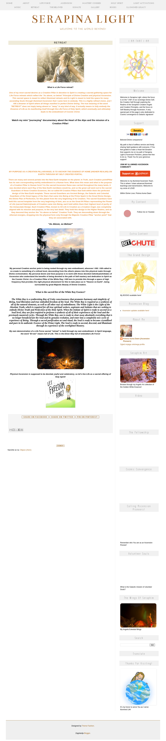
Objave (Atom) (25, 450)
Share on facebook (35, 417)
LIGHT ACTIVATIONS (143, 3)
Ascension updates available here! (135, 311)
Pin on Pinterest (87, 417)
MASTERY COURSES (91, 3)
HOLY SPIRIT (117, 3)
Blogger (87, 733)
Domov (60, 446)
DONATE (77, 7)
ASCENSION (66, 3)
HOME (9, 3)
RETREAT (35, 7)
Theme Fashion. (88, 726)
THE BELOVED (56, 7)
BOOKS (113, 7)
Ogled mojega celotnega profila (132, 344)
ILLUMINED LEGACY (136, 7)
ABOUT (26, 3)
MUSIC (17, 7)
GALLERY (95, 7)
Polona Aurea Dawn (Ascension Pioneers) (136, 340)
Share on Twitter (62, 417)
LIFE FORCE (45, 3)
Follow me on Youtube (127, 213)
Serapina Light (83, 19)
